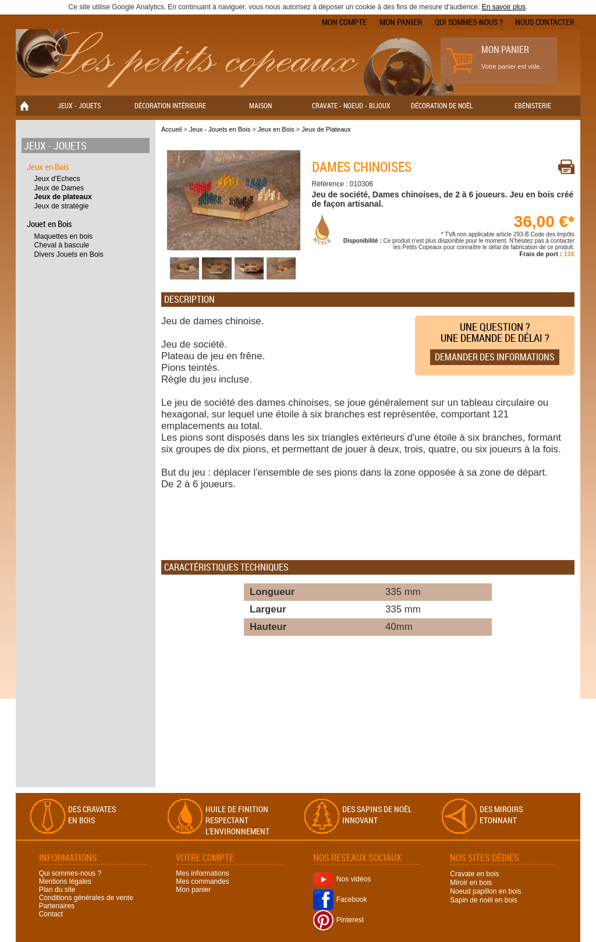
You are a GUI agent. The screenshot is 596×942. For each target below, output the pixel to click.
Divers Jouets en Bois (69, 254)
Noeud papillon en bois (485, 891)
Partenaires (56, 906)
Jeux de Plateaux (325, 129)
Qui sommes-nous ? (469, 21)
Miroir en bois (471, 883)
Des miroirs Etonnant (501, 814)
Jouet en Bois (49, 223)
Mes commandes (202, 881)
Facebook (340, 899)
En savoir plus (504, 7)
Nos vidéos (342, 879)
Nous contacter (544, 21)
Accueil (171, 129)
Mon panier (400, 21)
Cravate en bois (474, 874)
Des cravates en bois (92, 814)
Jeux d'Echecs (57, 179)
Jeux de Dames (59, 188)
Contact (51, 914)
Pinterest (338, 920)
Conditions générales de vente (86, 898)
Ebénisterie (533, 105)
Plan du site (57, 890)
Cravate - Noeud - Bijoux (351, 105)
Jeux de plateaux (63, 197)
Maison (260, 105)
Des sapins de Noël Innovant (377, 814)
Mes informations (202, 873)
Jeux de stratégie (61, 206)
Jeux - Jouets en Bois (219, 129)
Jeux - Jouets (79, 105)
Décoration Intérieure (170, 105)
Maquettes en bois (63, 236)
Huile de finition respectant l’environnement (237, 820)
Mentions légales (65, 881)
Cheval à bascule (61, 245)
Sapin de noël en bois (483, 900)
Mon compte (344, 21)
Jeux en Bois (48, 166)
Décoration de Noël (442, 105)
